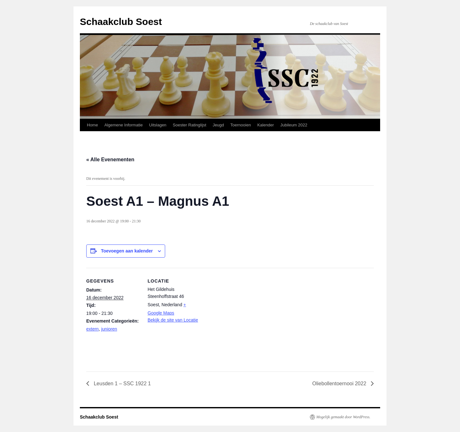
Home (92, 125)
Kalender (265, 125)
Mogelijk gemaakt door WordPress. (343, 417)
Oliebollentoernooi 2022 (340, 383)
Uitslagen (157, 125)
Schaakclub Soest (121, 21)
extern (92, 329)
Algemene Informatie (123, 125)
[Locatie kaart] (242, 312)
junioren (109, 329)
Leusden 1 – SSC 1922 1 (121, 383)
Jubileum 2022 (293, 125)
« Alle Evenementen (110, 159)
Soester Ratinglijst (189, 125)
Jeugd (218, 125)
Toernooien (240, 125)
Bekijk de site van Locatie (173, 320)
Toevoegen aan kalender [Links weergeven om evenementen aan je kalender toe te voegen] (127, 250)
